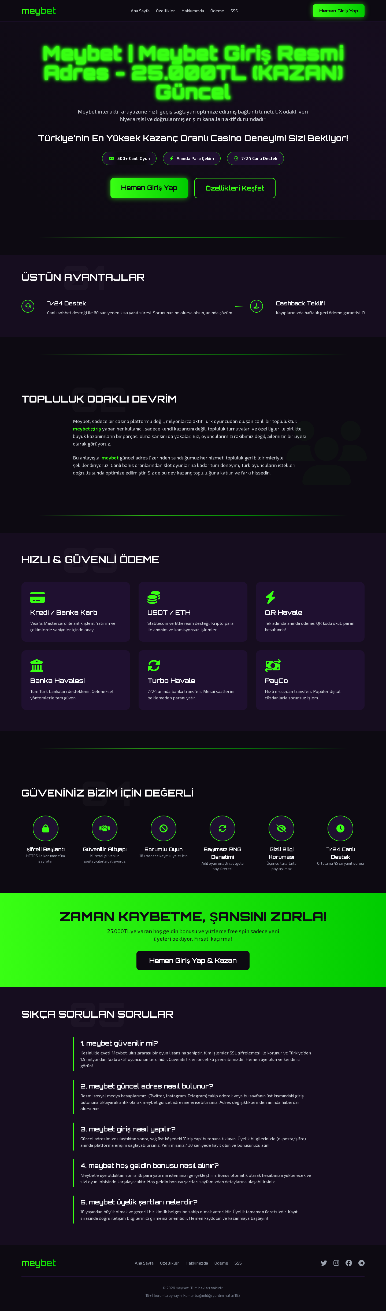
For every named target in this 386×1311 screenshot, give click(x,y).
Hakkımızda (192, 10)
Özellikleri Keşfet (235, 188)
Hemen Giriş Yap (338, 10)
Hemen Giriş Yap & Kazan (193, 960)
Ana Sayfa (140, 10)
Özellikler (165, 10)
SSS (234, 10)
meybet (38, 11)
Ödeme (217, 10)
